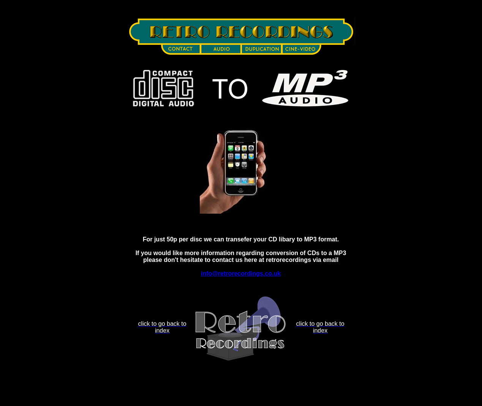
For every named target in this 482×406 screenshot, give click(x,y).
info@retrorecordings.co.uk (241, 273)
